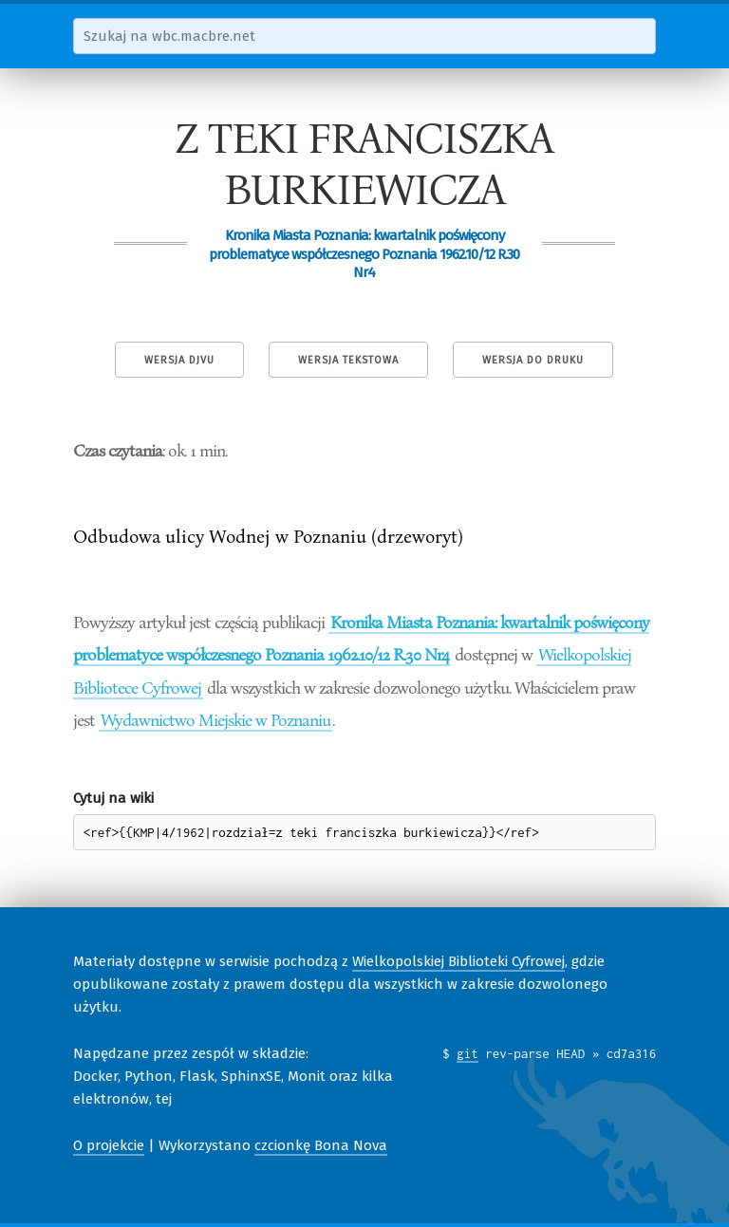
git (467, 1053)
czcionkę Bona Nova (320, 1145)
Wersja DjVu (179, 360)
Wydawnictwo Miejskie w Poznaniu (215, 719)
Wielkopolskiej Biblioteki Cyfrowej (458, 961)
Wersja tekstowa (348, 360)
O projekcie (108, 1145)
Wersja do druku (533, 360)
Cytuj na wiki (113, 798)
